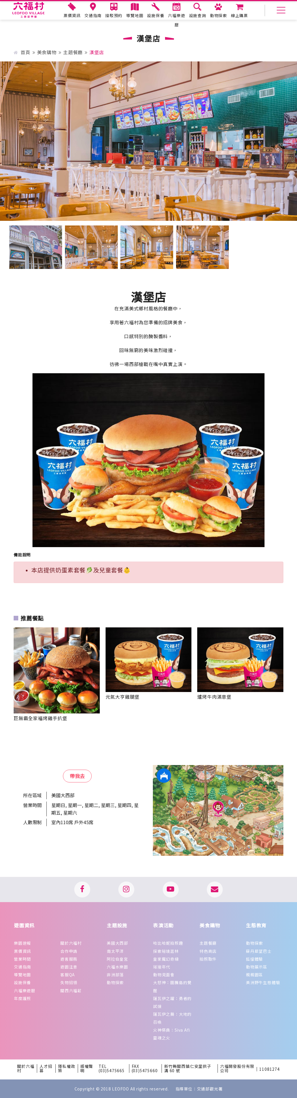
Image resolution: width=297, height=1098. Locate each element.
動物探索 (115, 982)
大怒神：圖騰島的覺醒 (172, 986)
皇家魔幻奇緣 (166, 959)
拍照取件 (208, 959)
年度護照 (22, 998)
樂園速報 (22, 943)
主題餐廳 (73, 52)
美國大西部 (117, 943)
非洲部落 (115, 974)
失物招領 (68, 982)
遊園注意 (68, 967)
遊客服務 (68, 959)
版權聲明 (86, 1068)
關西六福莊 (71, 990)
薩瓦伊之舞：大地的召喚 (172, 1018)
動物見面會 (164, 974)
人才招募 (45, 1068)
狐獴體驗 (254, 959)
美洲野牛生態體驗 (263, 982)
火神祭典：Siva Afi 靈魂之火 (171, 1034)
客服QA (67, 974)
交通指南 (22, 967)
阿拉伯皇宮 (117, 959)
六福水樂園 (117, 967)
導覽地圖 (22, 974)
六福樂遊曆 (24, 990)
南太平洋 (115, 951)
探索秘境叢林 (166, 951)
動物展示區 (256, 967)
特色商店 (208, 951)
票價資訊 (22, 951)
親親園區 (254, 974)
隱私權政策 (66, 1068)
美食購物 (47, 52)
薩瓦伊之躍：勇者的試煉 (172, 1002)
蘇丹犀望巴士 (259, 951)
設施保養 (22, 982)
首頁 (22, 52)
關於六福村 (71, 943)
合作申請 (68, 951)
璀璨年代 (161, 967)
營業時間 (22, 959)
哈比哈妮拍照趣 (168, 943)
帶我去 (77, 776)
